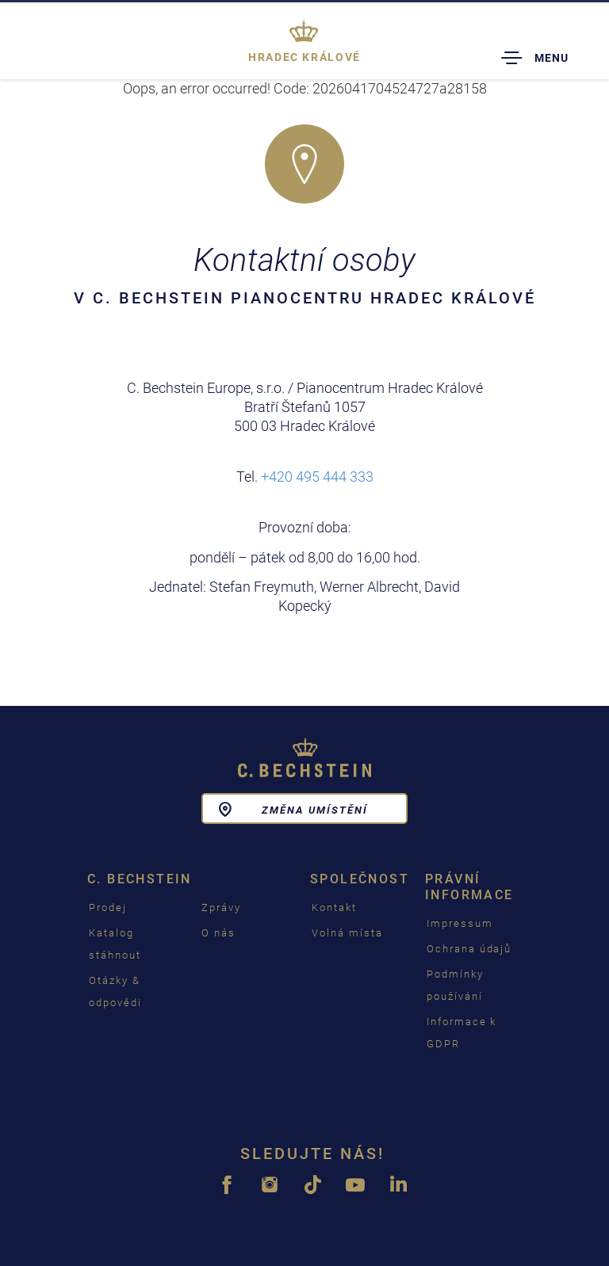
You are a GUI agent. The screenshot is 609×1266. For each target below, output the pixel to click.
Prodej (108, 907)
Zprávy (221, 907)
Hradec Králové (304, 57)
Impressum (460, 923)
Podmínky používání (455, 985)
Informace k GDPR (461, 1033)
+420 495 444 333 (317, 476)
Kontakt (334, 907)
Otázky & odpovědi (115, 991)
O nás (218, 933)
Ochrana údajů (469, 949)
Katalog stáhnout (115, 944)
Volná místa (347, 933)
